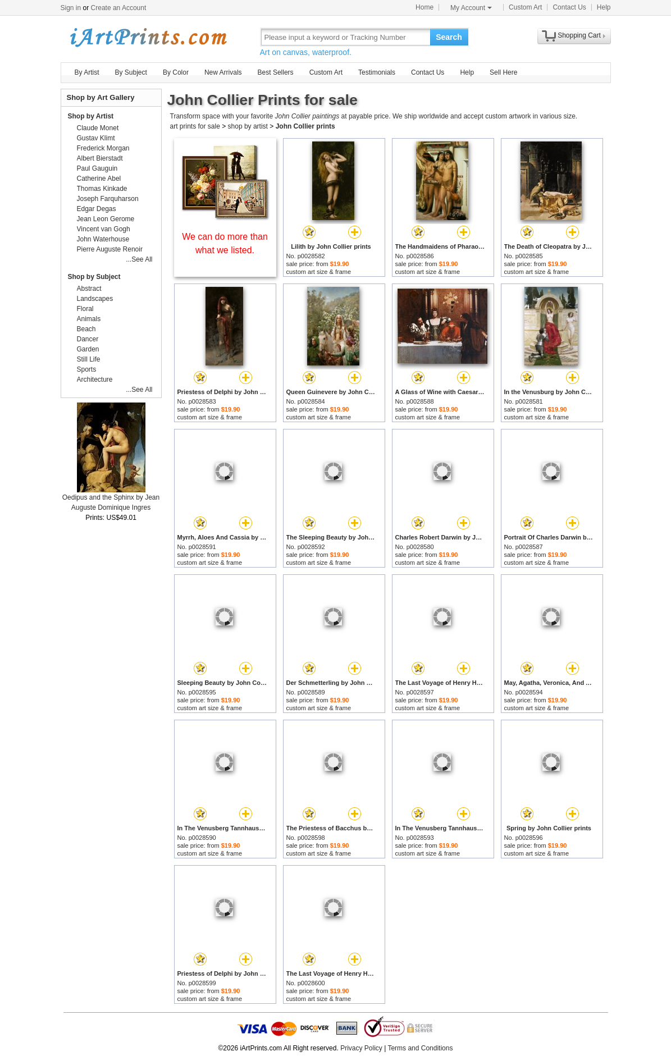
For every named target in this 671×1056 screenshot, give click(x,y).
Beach (86, 329)
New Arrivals (223, 72)
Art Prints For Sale (147, 37)
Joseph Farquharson (108, 199)
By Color (176, 72)
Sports (87, 369)
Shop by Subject (94, 277)
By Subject (131, 72)
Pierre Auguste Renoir (110, 249)
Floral (85, 309)
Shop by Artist (91, 116)
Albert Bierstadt (100, 158)
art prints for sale (195, 126)
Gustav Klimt (96, 138)
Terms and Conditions (420, 1048)
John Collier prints (305, 126)
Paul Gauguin (97, 168)
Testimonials (376, 72)
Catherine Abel (99, 178)
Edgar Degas (96, 209)
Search (449, 37)
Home (424, 7)
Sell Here (503, 72)
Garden (88, 349)
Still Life (89, 359)
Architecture (95, 379)
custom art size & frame (319, 271)
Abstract (89, 288)
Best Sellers (276, 72)
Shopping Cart (579, 35)
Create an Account (119, 8)
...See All (139, 259)
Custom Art (525, 7)
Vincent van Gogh (103, 229)
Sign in (71, 8)
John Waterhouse (103, 239)
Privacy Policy (361, 1048)
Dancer (88, 339)
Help (604, 7)
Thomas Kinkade (102, 189)
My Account (471, 8)
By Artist (87, 72)
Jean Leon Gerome (106, 219)
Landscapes (95, 299)
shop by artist (248, 126)
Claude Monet (98, 128)
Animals (89, 319)
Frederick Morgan (103, 148)
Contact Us (569, 7)
